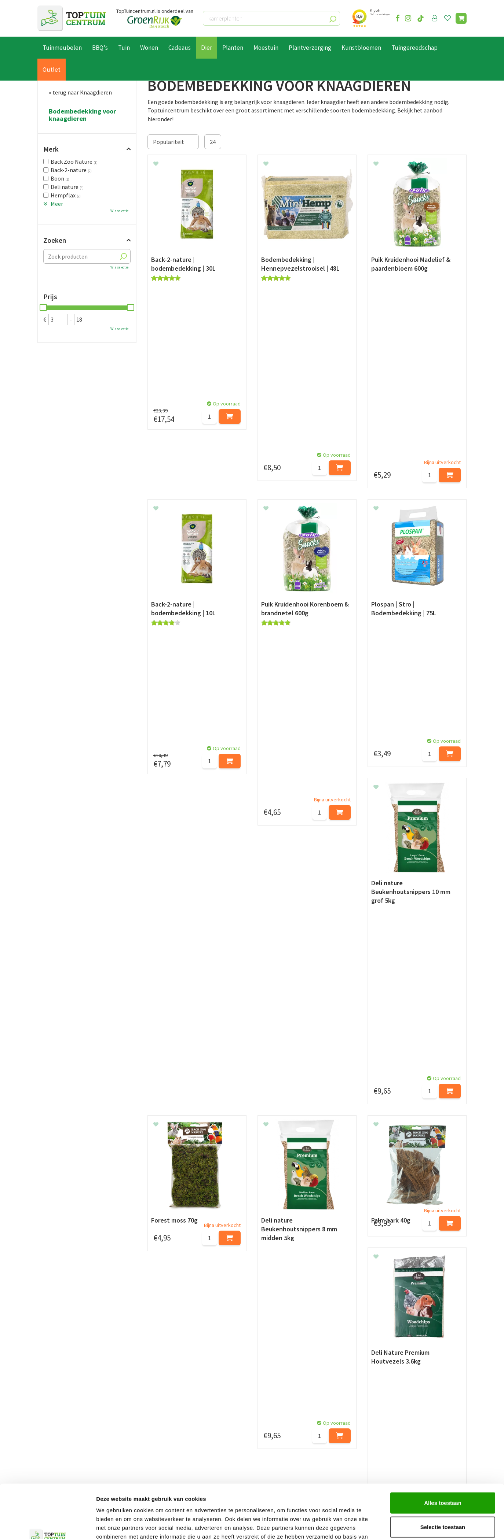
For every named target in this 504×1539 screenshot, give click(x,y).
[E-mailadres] (307, 1369)
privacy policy (290, 1351)
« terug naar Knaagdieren (80, 92)
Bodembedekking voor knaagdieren (82, 115)
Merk (51, 149)
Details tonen (396, 1524)
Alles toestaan (442, 1452)
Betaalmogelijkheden (64, 1416)
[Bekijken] (461, 18)
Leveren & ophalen (60, 1424)
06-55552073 (392, 1427)
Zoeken (54, 240)
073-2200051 (392, 1416)
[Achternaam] (215, 1369)
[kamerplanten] (271, 18)
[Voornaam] (139, 1369)
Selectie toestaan (442, 1476)
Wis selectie (119, 210)
